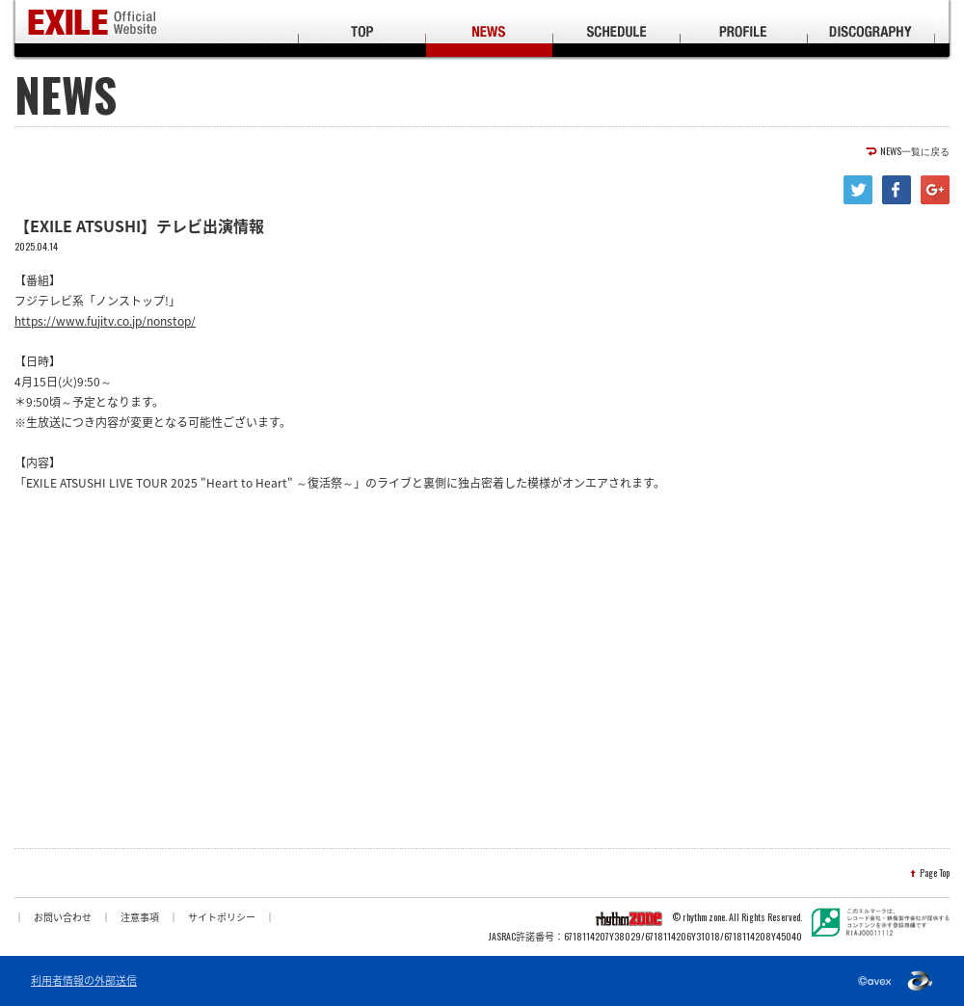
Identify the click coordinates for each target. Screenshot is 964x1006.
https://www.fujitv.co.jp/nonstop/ (105, 321)
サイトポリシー (221, 917)
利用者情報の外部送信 (84, 981)
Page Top (935, 873)
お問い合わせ (63, 917)
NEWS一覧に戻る (915, 151)
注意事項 (139, 917)
